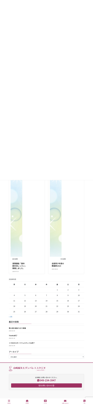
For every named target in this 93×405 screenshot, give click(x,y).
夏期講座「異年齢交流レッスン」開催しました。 (19, 266)
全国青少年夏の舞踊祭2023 (58, 264)
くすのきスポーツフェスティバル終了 (22, 343)
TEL (84, 402)
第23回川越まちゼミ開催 (17, 328)
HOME (27, 402)
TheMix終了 (13, 335)
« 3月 (10, 317)
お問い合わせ (65, 402)
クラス (45, 402)
